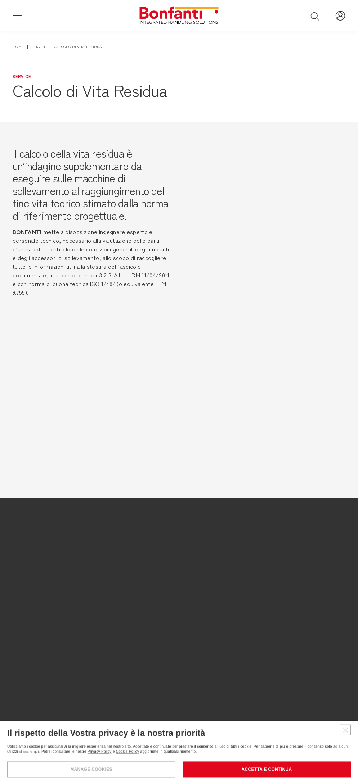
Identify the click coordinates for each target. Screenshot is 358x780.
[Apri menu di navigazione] (17, 14)
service (38, 46)
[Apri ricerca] (314, 16)
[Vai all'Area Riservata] (340, 15)
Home (18, 46)
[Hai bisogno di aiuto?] (332, 754)
